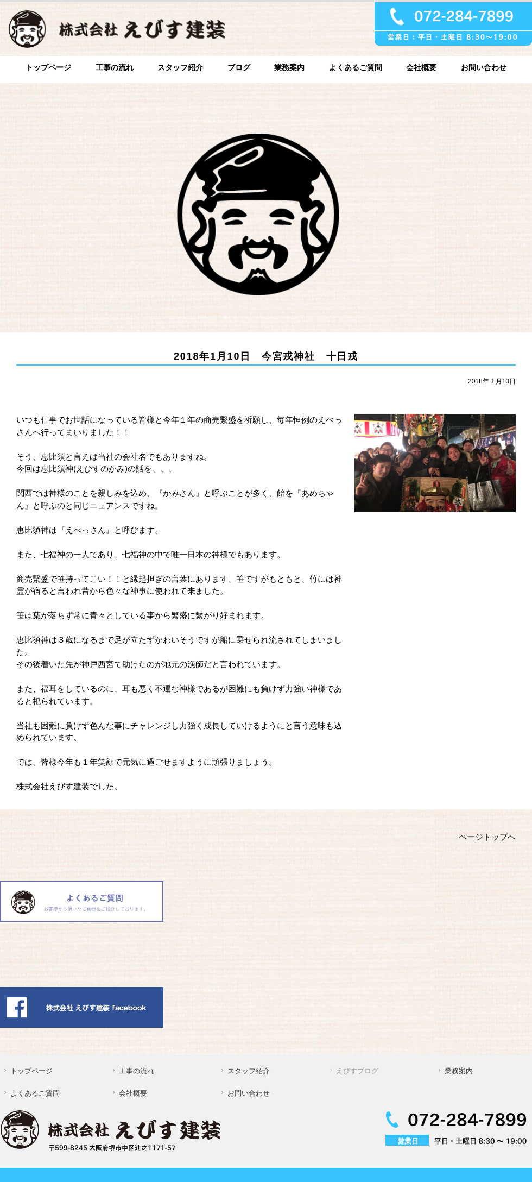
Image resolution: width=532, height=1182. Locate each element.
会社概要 (421, 67)
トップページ (48, 67)
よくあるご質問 (355, 67)
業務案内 (289, 67)
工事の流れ (115, 67)
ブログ (238, 67)
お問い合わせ (483, 67)
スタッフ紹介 (180, 67)
